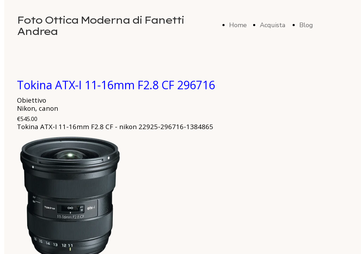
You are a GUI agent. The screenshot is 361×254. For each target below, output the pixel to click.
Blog (306, 25)
